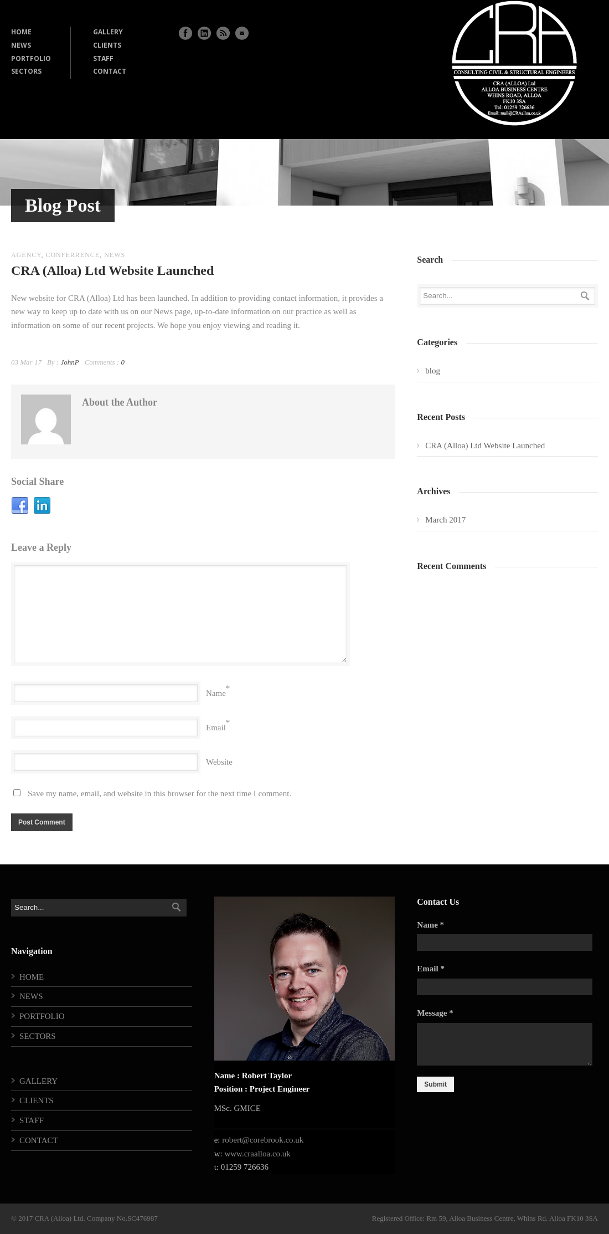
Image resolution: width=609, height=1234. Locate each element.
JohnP (69, 362)
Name (216, 693)
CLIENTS (107, 45)
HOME (21, 32)
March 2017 (445, 519)
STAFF (103, 58)
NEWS (21, 45)
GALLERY (108, 32)
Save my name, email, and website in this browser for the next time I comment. (159, 793)
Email (216, 727)
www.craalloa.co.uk (257, 1153)
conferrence (72, 255)
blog (432, 370)
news (114, 255)
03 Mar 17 (26, 362)
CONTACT (109, 71)
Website (219, 761)
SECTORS (26, 71)
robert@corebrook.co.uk (262, 1139)
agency (26, 255)
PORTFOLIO (31, 58)
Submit (435, 1084)
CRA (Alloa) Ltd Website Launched (112, 270)
